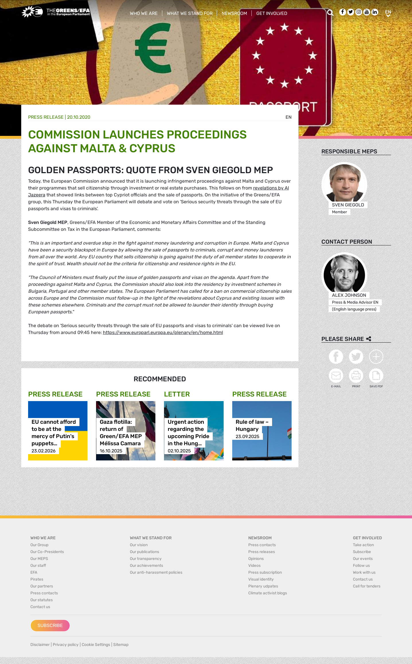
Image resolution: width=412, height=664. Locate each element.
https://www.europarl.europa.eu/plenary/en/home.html (163, 332)
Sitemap (120, 644)
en (289, 117)
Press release (46, 117)
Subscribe (50, 625)
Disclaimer (40, 644)
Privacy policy (66, 644)
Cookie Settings (96, 644)
